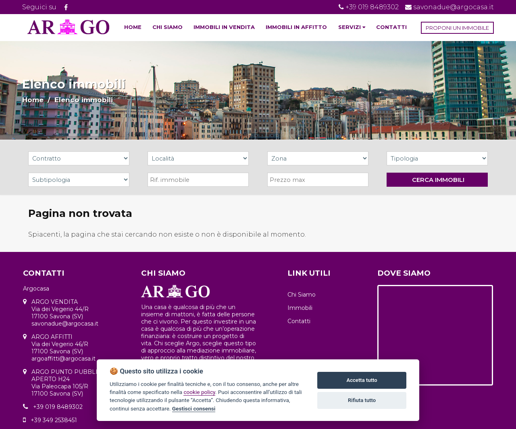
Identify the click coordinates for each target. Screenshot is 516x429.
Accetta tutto (361, 380)
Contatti (298, 321)
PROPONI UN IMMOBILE (457, 28)
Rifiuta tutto (362, 400)
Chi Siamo (301, 294)
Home (33, 100)
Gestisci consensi (193, 408)
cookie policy (199, 392)
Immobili (299, 307)
